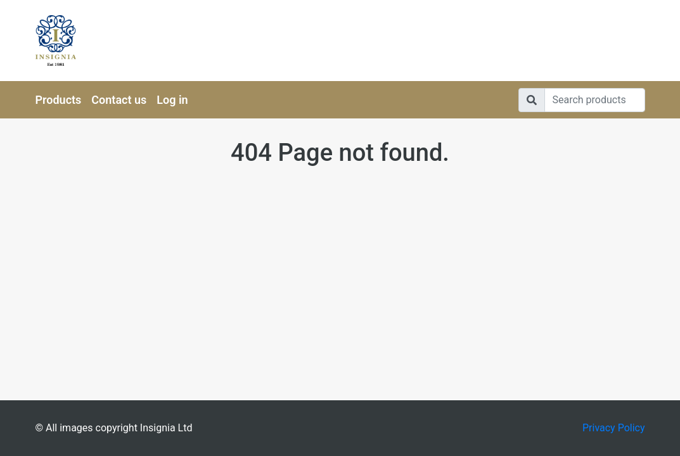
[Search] (594, 100)
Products (58, 99)
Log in (172, 99)
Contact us (118, 99)
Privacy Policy (613, 428)
